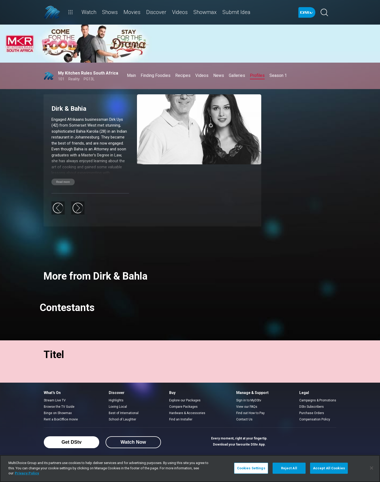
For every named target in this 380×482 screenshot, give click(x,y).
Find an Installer (180, 419)
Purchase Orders (311, 413)
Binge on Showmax (58, 413)
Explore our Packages (185, 400)
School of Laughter (122, 419)
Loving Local (118, 407)
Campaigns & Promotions (317, 400)
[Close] (371, 468)
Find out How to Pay (250, 413)
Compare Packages (183, 407)
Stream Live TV (55, 400)
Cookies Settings (251, 468)
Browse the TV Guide (59, 407)
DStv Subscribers (311, 407)
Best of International (124, 413)
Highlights (116, 400)
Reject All (289, 468)
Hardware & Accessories (187, 413)
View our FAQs (246, 407)
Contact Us (244, 419)
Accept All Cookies (329, 468)
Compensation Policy (314, 419)
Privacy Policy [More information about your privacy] (27, 473)
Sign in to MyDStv (248, 400)
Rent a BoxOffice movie (61, 419)
